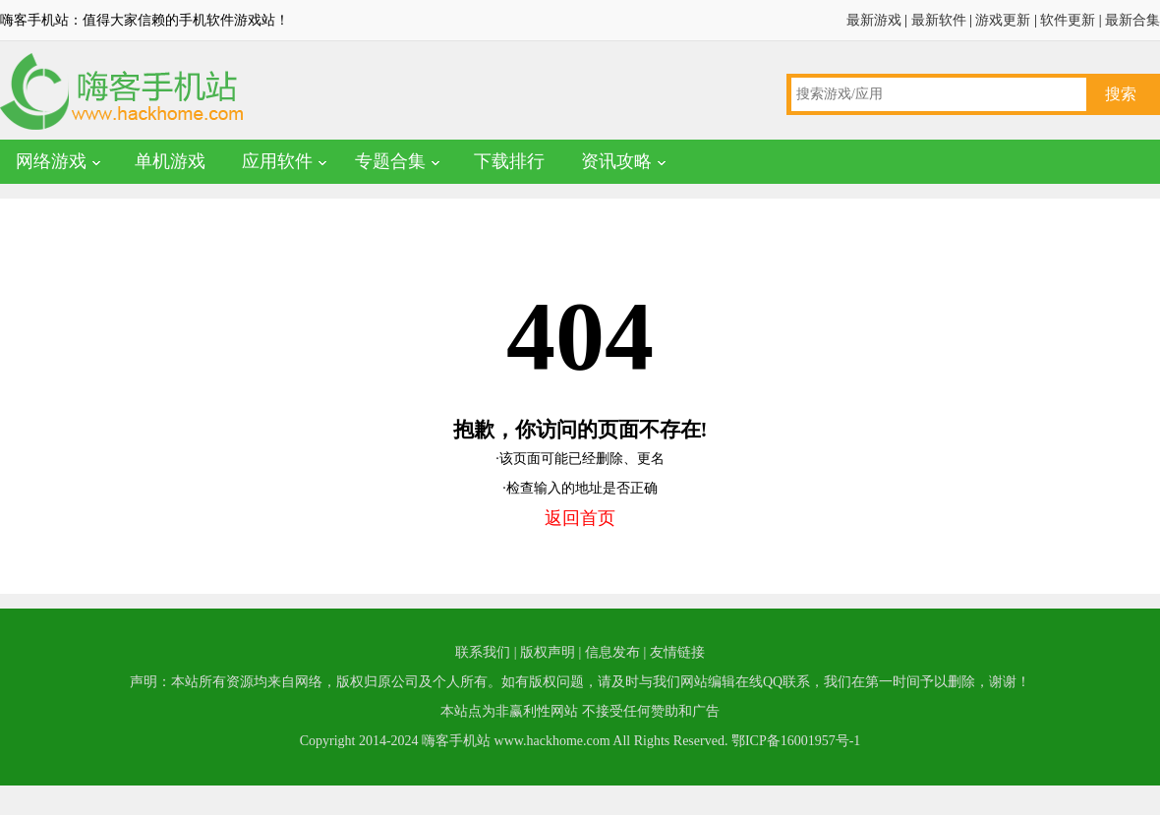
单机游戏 (170, 161)
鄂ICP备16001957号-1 (795, 740)
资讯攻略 (616, 161)
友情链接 (677, 652)
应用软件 (277, 161)
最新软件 (938, 20)
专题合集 (390, 161)
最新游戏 (873, 20)
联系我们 (482, 652)
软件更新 (1067, 20)
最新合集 (1132, 20)
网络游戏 (51, 161)
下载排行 (509, 161)
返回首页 (580, 518)
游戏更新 (1002, 20)
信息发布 (612, 652)
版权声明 (547, 652)
